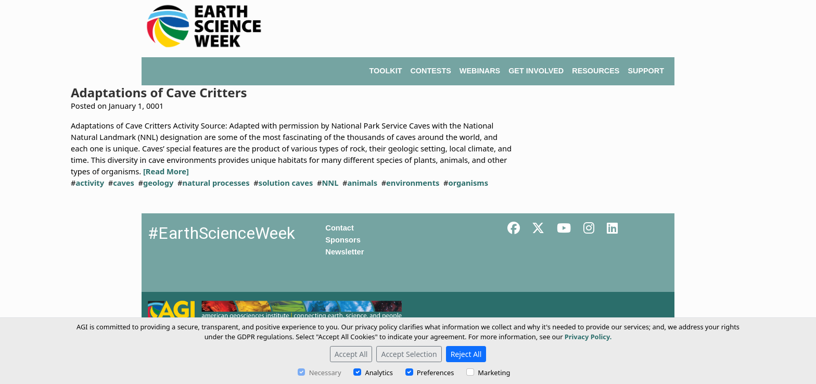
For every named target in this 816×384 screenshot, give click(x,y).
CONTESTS (430, 71)
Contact (339, 228)
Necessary (325, 372)
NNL (330, 182)
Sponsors (343, 240)
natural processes (216, 182)
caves (123, 182)
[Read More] (166, 171)
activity (89, 182)
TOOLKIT (385, 71)
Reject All (466, 354)
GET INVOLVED (536, 71)
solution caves (286, 182)
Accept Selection (409, 354)
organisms (468, 182)
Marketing (494, 372)
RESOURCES (595, 71)
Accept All (351, 354)
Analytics (378, 372)
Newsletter (344, 252)
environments (412, 182)
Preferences (435, 372)
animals (362, 182)
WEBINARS (480, 71)
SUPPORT (646, 71)
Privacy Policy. (588, 336)
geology (158, 182)
